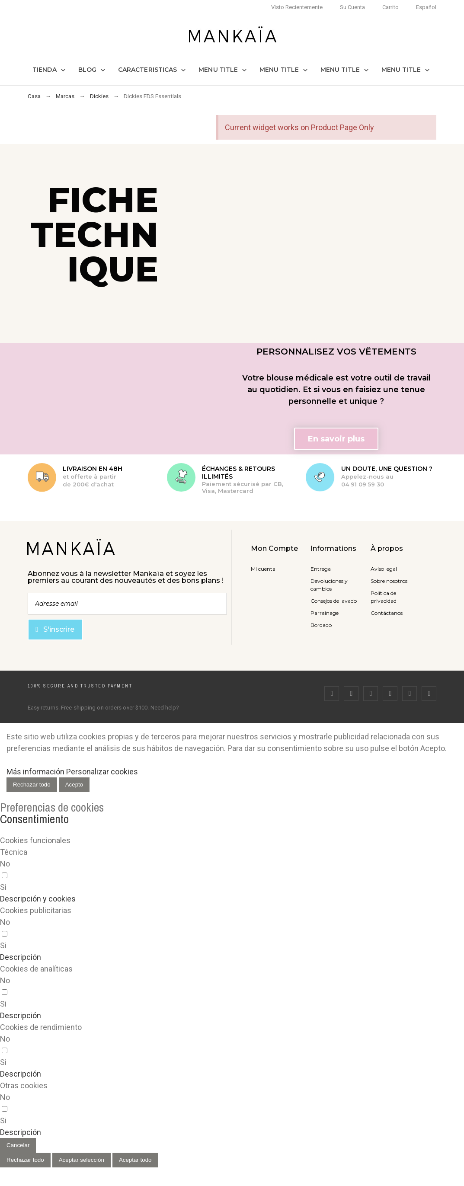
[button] (336, 439)
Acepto (74, 784)
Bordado (321, 625)
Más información (35, 771)
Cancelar (17, 1145)
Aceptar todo (135, 1160)
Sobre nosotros (389, 581)
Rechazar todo (32, 784)
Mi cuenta (263, 569)
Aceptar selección (81, 1160)
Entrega (320, 569)
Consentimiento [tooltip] (34, 819)
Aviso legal (384, 569)
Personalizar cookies (102, 771)
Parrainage (324, 613)
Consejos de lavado (333, 601)
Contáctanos (387, 613)
